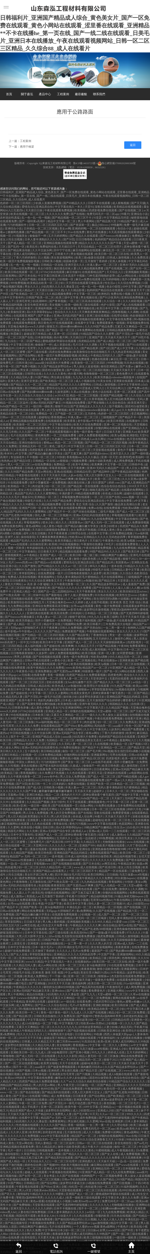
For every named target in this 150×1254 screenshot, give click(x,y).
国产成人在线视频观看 (131, 304)
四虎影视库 (36, 449)
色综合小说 (124, 228)
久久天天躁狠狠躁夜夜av (110, 642)
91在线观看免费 (18, 482)
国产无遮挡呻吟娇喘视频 (114, 1117)
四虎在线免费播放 (60, 351)
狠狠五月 (53, 326)
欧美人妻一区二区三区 (74, 678)
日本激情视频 (44, 337)
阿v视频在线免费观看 (33, 1008)
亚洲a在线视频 (63, 471)
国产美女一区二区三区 (76, 762)
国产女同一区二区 (30, 1175)
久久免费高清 (140, 257)
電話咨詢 (56, 1247)
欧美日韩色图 (111, 765)
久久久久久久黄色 (55, 373)
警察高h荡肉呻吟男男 (125, 609)
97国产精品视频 (107, 645)
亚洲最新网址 (100, 754)
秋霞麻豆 (16, 333)
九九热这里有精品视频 (126, 351)
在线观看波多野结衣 (136, 606)
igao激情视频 (100, 1223)
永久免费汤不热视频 (84, 529)
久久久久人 (64, 950)
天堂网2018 (40, 845)
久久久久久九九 (10, 1023)
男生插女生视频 (61, 377)
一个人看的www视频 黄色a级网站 (94, 1226)
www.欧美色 (73, 667)
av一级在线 (68, 1001)
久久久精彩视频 (133, 301)
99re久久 (5, 707)
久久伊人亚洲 (22, 889)
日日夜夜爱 (79, 1096)
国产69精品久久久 (75, 203)
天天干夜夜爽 (77, 468)
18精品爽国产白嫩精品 (114, 555)
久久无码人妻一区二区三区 (76, 743)
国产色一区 (111, 671)
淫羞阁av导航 (16, 794)
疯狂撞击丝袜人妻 (65, 268)
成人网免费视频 (124, 460)
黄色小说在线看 (102, 391)
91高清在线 (89, 1041)
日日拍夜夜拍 (18, 580)
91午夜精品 (118, 972)
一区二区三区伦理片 (109, 246)
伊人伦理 (82, 649)
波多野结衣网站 (61, 889)
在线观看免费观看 (25, 322)
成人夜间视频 (98, 649)
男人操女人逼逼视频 (86, 366)
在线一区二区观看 (19, 638)
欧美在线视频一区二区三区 (27, 214)
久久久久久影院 (68, 1056)
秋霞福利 (57, 918)
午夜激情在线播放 (92, 544)
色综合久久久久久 (66, 312)
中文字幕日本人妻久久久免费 (121, 1197)
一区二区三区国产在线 (19, 337)
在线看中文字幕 (85, 322)
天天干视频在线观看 (112, 344)
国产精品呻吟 (102, 471)
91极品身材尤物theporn (129, 896)
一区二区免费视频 (99, 998)
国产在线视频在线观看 (47, 656)
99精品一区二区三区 (55, 718)
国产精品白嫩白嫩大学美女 (46, 453)
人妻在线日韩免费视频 (54, 820)
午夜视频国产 (52, 798)
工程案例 (63, 94)
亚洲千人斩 (12, 537)
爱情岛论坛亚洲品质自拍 (38, 206)
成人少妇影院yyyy (29, 780)
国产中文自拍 (102, 587)
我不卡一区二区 (20, 736)
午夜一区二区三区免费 (33, 1103)
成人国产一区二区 (109, 914)
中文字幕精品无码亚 (117, 217)
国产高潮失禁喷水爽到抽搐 (39, 704)
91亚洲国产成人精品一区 (125, 667)
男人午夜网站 (86, 221)
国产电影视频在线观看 (82, 1030)
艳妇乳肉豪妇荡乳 (49, 700)
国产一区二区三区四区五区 (27, 682)
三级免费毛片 (36, 841)
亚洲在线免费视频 (132, 297)
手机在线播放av (108, 660)
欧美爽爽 (97, 464)
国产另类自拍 (93, 627)
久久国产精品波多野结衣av (55, 366)
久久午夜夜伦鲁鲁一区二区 (68, 584)
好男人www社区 (110, 1230)
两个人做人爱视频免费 (78, 595)
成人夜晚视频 (121, 203)
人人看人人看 (35, 359)
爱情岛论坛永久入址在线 (62, 388)
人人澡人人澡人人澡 (110, 1219)
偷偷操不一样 (38, 235)
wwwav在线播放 (28, 998)
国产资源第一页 (80, 224)
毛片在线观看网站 (22, 435)
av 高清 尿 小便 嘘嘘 (37, 584)
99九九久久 (95, 616)
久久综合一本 (112, 301)
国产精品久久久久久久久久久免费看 (98, 1157)
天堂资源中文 (99, 678)
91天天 (45, 816)
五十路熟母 (32, 751)
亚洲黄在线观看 (123, 381)
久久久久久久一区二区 (63, 845)
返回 (133, 145)
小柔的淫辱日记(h (104, 1001)
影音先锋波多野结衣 (70, 1237)
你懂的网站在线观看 (108, 428)
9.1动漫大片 (64, 1215)
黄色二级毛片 (58, 446)
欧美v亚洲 (50, 508)
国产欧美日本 (131, 551)
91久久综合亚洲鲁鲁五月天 (46, 580)
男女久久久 (32, 286)
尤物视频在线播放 (114, 841)
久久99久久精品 (102, 921)
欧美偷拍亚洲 (16, 312)
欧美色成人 (59, 685)
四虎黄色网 (115, 675)
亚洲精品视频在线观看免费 (60, 243)
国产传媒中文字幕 (127, 794)
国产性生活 (95, 1103)
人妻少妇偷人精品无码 (118, 1027)
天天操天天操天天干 (118, 337)
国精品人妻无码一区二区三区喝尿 (85, 918)
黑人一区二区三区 (19, 464)
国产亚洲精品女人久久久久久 (89, 406)
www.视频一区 (131, 497)
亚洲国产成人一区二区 (54, 555)
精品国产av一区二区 (13, 439)
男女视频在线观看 (82, 253)
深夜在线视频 (103, 206)
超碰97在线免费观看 (18, 950)
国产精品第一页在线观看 (84, 486)
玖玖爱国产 (99, 482)
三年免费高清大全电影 (117, 624)
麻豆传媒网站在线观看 (87, 250)
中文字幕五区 (77, 446)
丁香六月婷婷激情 (25, 257)
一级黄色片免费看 (104, 979)
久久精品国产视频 (117, 707)
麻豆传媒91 (73, 272)
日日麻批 (82, 1085)
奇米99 (8, 453)
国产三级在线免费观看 (69, 1088)
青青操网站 (116, 881)
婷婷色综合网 (33, 1164)
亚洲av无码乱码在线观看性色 (91, 515)
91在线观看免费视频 (121, 965)
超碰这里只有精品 (35, 333)
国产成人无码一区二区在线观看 (105, 522)
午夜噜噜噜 (20, 881)
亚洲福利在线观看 (115, 772)
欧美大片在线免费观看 (87, 424)
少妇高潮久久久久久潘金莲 (58, 286)
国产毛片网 (94, 751)
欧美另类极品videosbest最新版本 (114, 377)
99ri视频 (108, 751)
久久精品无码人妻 (22, 377)
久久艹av (70, 598)
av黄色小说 (59, 660)
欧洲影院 (132, 435)
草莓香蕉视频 (58, 468)
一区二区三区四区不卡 (83, 870)
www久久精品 (34, 961)
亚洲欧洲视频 (102, 1005)
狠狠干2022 (62, 406)
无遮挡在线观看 (119, 678)
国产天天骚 (138, 203)
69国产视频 (42, 399)
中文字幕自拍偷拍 (60, 424)
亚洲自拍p (52, 449)
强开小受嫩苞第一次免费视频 (48, 482)
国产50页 (68, 239)
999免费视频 (18, 283)
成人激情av (118, 834)
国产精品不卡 (91, 747)
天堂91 (89, 206)
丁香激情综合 (99, 635)
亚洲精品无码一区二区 (33, 446)
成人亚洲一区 (57, 333)
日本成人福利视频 (11, 609)
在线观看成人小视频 (58, 1201)
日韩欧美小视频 (51, 261)
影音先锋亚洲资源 (36, 304)
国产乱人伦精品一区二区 (111, 885)
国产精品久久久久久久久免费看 (72, 587)
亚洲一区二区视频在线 (118, 424)
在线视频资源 (70, 1139)
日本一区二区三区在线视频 (128, 664)
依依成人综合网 (112, 493)
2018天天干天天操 (59, 983)
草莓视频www (42, 863)
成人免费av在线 (26, 979)
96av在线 (105, 1121)
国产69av (70, 725)
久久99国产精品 (15, 718)
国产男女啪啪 (96, 402)
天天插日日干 (67, 246)
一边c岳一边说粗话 (85, 838)
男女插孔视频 (70, 1070)
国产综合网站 (28, 355)
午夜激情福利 (73, 580)
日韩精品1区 (32, 1183)
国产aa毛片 (140, 1143)
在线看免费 (38, 675)
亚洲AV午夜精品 (53, 489)
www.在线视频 (136, 841)
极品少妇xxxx (101, 224)
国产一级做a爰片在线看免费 (116, 620)
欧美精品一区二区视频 (108, 907)
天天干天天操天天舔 (54, 475)
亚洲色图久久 (88, 1161)
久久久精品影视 (75, 290)
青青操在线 (60, 823)
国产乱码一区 (16, 246)
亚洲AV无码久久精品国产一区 (106, 468)
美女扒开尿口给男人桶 (39, 874)
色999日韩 (47, 1088)
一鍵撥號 (93, 1247)
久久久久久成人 (55, 1197)
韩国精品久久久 (119, 704)
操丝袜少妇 (70, 696)
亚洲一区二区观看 (125, 391)
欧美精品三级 (10, 772)
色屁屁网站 (126, 823)
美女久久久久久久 (128, 631)
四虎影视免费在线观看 (103, 210)
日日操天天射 (112, 431)
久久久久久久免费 (58, 214)
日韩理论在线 (33, 373)
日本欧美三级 (41, 714)
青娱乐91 (27, 497)
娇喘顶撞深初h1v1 (11, 932)
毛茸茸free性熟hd (101, 900)
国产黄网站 (85, 598)
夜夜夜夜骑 (122, 947)
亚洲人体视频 (118, 261)
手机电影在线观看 (11, 809)
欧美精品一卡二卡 (19, 486)
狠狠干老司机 (78, 616)
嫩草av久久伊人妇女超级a (71, 1077)
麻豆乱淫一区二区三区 (117, 250)
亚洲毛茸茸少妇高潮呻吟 (32, 301)
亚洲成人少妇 (119, 1048)
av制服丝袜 (90, 580)
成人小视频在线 (86, 381)
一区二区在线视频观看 (101, 228)
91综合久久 (49, 780)
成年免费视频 (88, 1117)
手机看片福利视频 (85, 620)
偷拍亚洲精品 (109, 366)
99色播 (98, 1034)
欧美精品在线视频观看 (128, 206)
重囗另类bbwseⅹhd (68, 1041)
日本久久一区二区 (118, 791)
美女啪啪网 (64, 1045)
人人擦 (135, 587)
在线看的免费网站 (133, 489)
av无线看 (24, 675)
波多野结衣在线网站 (58, 1110)
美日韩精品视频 (35, 388)
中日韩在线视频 (20, 733)
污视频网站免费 (72, 624)
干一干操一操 (58, 976)
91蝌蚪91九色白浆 (25, 569)
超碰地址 (44, 417)
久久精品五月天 (85, 645)
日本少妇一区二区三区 (71, 1230)
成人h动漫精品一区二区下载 (40, 1023)
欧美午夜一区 (74, 1106)
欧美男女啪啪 (49, 1063)
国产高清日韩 (55, 841)
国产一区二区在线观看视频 (22, 1063)
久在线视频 (101, 743)
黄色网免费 (42, 435)
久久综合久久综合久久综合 (36, 395)
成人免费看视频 (132, 1088)
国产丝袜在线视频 (84, 511)
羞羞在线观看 (39, 849)
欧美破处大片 (84, 479)
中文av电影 (72, 972)
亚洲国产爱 (96, 337)
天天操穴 (95, 540)
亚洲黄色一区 (140, 1019)
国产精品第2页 (22, 1016)
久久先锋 (33, 831)
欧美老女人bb (47, 1215)
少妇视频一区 (65, 279)
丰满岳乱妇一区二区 (79, 907)
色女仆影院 (45, 268)
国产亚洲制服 (38, 983)
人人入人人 (17, 613)
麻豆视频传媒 (9, 1175)
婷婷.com (114, 482)
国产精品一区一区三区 (60, 330)
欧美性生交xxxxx (127, 595)
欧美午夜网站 (81, 464)
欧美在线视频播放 (82, 664)
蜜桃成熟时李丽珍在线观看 (59, 341)
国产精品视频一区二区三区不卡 (72, 217)
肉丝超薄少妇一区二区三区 (49, 486)
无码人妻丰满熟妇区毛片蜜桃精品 (78, 577)
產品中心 (45, 94)
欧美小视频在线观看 (38, 649)
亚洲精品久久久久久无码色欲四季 (104, 537)
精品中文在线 (52, 624)
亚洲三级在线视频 (98, 315)
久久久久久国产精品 (48, 631)
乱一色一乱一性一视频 (36, 217)
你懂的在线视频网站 (83, 711)
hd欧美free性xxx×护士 (86, 1201)
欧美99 (131, 733)
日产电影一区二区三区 (69, 413)
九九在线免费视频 (102, 518)
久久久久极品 (91, 457)
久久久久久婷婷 (42, 1208)
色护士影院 (108, 304)
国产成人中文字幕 (122, 348)
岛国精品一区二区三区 (55, 319)
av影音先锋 (75, 609)
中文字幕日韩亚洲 (49, 275)
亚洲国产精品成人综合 (46, 736)
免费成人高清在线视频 (22, 577)
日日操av (92, 1230)
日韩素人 (28, 1041)
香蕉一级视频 (56, 675)
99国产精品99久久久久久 (105, 551)
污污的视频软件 (17, 224)
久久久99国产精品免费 (99, 326)
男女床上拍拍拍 (30, 370)
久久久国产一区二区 (32, 431)
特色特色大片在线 (33, 330)
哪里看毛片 (130, 700)
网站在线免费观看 (33, 910)
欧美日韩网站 (96, 874)
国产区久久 (8, 1194)
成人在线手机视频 (97, 602)
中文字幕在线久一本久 (69, 206)
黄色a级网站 (34, 526)
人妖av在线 (75, 475)
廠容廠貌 (81, 94)
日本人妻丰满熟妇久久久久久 (43, 239)
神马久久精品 (98, 566)
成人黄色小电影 (53, 526)
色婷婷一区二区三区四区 (16, 203)
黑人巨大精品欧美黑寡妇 (120, 399)
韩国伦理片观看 (26, 1215)
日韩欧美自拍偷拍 (45, 1016)
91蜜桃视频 (103, 1150)
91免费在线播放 (70, 747)
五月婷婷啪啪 (111, 279)
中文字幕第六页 (94, 707)
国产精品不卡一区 (131, 417)
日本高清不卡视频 (74, 275)
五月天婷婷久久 (103, 638)
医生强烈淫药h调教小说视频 (112, 598)
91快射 (61, 457)
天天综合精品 (86, 246)
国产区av (63, 664)
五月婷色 (91, 413)
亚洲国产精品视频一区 (114, 395)
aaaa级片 (118, 725)
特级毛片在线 (33, 500)
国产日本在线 (28, 275)
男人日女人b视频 (51, 1154)
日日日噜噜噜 (84, 239)
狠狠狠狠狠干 (58, 1030)
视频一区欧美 (16, 547)
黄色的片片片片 (71, 794)
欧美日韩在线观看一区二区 (22, 272)
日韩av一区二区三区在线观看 (18, 417)
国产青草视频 (58, 301)
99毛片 (110, 544)
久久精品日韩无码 (59, 1008)
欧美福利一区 (140, 457)
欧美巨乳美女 (125, 838)
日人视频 (44, 257)
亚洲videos (58, 990)
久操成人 (76, 765)
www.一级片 (9, 998)
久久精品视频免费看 (91, 268)
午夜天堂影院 (41, 918)
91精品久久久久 (134, 566)
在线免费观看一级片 (51, 573)
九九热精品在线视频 (13, 685)
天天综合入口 (115, 272)
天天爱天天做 (46, 1237)
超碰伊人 (99, 791)
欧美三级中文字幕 (67, 297)
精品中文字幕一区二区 (62, 221)
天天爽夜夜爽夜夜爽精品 (95, 312)
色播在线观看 (100, 359)
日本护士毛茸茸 (26, 348)
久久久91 (143, 958)
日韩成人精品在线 (39, 685)
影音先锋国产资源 (77, 489)
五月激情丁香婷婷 (96, 261)
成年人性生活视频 (35, 533)
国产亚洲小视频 (77, 990)
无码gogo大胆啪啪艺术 (24, 627)
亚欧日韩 (48, 827)
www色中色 (51, 776)
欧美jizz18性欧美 (16, 1077)
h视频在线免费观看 (13, 820)
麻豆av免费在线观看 (88, 279)
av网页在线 (109, 863)
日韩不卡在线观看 (99, 203)
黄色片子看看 (126, 449)
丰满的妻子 (66, 493)
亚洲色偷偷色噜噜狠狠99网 (109, 849)
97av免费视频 (22, 529)
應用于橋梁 (27, 146)
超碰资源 (54, 1001)
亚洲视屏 (33, 820)
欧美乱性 (33, 246)
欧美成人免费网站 (36, 976)
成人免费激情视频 (137, 522)
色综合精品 (110, 925)
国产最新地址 (54, 595)
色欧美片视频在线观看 (111, 845)
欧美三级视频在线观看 (98, 1237)
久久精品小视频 (132, 780)
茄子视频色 (116, 406)
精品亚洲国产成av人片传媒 (27, 1110)
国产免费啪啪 (22, 1204)
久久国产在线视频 (104, 910)
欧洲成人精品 (136, 1212)
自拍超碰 (107, 1146)
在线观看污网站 (39, 1096)
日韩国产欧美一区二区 (40, 297)
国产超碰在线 (52, 645)
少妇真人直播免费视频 (47, 203)
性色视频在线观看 (27, 1125)
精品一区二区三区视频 (84, 395)
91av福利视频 (44, 722)
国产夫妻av (45, 315)
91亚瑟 (97, 217)
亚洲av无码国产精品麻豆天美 (131, 769)
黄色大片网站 (14, 584)
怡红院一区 (76, 1186)
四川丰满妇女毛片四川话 (71, 874)
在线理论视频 (120, 315)
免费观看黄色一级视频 (111, 322)
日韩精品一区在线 (52, 264)
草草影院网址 (28, 573)
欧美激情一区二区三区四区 (88, 362)
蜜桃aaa (48, 442)
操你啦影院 (28, 537)
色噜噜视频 (119, 312)
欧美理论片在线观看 (97, 685)
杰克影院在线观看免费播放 (78, 936)
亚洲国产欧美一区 (98, 783)
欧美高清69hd (79, 932)
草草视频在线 (86, 308)
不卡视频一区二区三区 (41, 457)
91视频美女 (20, 235)
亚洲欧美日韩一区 (22, 1052)
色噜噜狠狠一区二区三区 (99, 373)
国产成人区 (34, 787)
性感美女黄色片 (81, 693)
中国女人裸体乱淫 (27, 762)
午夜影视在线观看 (27, 475)
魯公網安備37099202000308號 (117, 163)
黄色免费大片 (54, 359)
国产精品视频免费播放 (49, 598)
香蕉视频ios (58, 417)
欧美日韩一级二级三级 (84, 555)
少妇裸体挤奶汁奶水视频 (48, 729)
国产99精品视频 (127, 776)
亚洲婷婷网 (79, 228)
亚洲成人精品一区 (25, 591)
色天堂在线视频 (137, 439)
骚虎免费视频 (28, 878)
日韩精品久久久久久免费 (29, 740)
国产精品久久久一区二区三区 (29, 384)
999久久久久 (135, 1114)
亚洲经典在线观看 (38, 613)
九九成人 (77, 1012)
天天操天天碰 (82, 979)
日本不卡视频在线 (65, 1208)
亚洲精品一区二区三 (47, 497)
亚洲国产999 (87, 845)
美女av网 (64, 228)
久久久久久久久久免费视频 (107, 860)
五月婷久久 (64, 838)
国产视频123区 (139, 743)
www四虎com (24, 562)
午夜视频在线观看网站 (101, 631)
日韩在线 (11, 489)
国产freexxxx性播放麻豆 (115, 235)
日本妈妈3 (76, 613)
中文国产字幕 (54, 903)
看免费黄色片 (97, 990)
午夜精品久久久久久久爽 (86, 925)
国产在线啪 (78, 214)
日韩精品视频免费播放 (121, 330)
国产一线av (113, 780)
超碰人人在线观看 (36, 1172)
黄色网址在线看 (36, 1001)
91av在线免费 (76, 232)
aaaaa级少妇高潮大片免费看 (52, 362)
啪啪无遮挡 (97, 489)
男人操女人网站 (10, 747)
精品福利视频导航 (125, 856)
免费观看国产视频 (73, 631)
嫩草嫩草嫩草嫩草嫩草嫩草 (56, 791)
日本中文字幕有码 (13, 297)
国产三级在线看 (37, 351)
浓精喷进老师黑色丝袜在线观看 (20, 410)
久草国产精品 (30, 1154)
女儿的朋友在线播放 (21, 758)
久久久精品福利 (48, 348)
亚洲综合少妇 (25, 399)
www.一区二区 (9, 1092)
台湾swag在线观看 (82, 606)
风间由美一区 (103, 725)
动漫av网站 (87, 805)
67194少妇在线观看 (53, 272)
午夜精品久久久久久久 (27, 987)
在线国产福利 (74, 729)
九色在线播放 (140, 820)
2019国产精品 (125, 1179)
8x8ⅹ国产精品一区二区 (14, 406)
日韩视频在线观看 (22, 598)
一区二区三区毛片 (39, 439)
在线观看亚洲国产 (25, 315)
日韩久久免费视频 (71, 627)
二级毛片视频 (106, 511)
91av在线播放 (117, 439)
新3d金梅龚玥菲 (55, 907)
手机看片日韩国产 (77, 896)
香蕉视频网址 (47, 577)
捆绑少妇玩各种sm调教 (36, 518)
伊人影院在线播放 (25, 1128)
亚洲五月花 (95, 772)
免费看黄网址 (138, 645)
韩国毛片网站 (49, 809)
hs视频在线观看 (126, 689)
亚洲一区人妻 (107, 653)
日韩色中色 (136, 464)
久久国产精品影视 (109, 558)
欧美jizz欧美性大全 (34, 479)
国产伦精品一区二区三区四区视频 (88, 370)
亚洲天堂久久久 (75, 264)
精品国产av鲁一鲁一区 (14, 849)
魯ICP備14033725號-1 (85, 163)
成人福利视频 (33, 645)
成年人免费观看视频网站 (94, 435)
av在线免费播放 (42, 464)
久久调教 (133, 312)
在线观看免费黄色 (127, 544)
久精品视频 (99, 1074)
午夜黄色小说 (111, 540)
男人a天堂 (25, 1190)
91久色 (59, 290)
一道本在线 (115, 566)
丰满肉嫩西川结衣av (90, 1066)
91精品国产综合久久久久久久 (127, 1081)
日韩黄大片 (62, 253)
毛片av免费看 (81, 950)
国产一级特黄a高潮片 (32, 221)
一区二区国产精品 (29, 341)
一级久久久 (94, 714)
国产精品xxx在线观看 (48, 562)
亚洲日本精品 (10, 754)
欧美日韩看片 (25, 308)
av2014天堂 (62, 395)
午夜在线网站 (122, 900)
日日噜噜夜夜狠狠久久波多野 (83, 573)
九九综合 (11, 341)
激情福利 (23, 1194)
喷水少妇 (48, 522)
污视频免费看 (79, 460)
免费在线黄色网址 (13, 526)
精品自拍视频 (35, 994)
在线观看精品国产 (93, 272)
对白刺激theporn (125, 878)
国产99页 (128, 1230)
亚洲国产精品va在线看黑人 (50, 870)
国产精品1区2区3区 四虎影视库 (101, 758)
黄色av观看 (37, 1201)
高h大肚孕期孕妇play (40, 312)
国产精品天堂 (137, 747)
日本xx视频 (39, 1070)
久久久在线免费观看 (77, 359)
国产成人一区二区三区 (130, 511)
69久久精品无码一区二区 (125, 656)
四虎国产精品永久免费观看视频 (86, 675)
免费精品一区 (141, 235)
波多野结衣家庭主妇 (92, 696)
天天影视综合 (61, 428)
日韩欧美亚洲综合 (109, 1030)
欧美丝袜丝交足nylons (134, 591)
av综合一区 (140, 682)
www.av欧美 (132, 1070)
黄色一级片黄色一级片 (87, 431)
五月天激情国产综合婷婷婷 (104, 700)
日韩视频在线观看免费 (90, 780)
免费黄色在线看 (83, 889)
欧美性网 (11, 968)
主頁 (131, 1247)
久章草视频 (96, 399)
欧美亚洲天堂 (137, 402)
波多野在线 (134, 972)
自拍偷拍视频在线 (52, 943)
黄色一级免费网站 (55, 958)
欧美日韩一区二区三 (133, 852)
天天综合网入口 (117, 388)
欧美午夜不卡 (28, 700)
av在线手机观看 (102, 762)
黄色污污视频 (78, 823)
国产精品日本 (107, 580)
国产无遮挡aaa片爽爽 (61, 479)
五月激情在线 (38, 881)
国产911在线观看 (137, 344)
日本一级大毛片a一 (44, 947)
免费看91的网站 (112, 1132)
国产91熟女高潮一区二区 (16, 595)
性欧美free (75, 537)
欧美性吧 (125, 457)
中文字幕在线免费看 (120, 319)
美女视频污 (56, 304)
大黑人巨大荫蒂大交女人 (99, 475)
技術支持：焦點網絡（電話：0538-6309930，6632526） (75, 167)
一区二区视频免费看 (64, 435)
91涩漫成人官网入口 (92, 388)
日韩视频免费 (45, 1150)
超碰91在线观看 (134, 493)
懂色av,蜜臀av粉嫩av (130, 1001)
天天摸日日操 (34, 210)
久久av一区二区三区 (75, 566)
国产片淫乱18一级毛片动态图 (43, 696)
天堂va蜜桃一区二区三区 (113, 711)
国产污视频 (83, 1074)
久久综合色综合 (116, 402)
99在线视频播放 (69, 544)
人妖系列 (115, 729)
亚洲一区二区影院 (52, 1106)
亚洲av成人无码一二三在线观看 (109, 831)
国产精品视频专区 (16, 1223)
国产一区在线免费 (106, 889)
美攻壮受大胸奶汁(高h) (95, 972)
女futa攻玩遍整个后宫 (79, 682)
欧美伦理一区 (112, 1088)
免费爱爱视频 (73, 547)
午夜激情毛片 (115, 987)
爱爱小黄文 (79, 1008)
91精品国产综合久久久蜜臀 (97, 333)
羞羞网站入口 (128, 740)
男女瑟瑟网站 (62, 769)
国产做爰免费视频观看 (62, 1066)
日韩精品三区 (82, 1168)
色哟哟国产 (88, 1175)
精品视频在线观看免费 (73, 551)
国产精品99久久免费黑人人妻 (53, 558)
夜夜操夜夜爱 (61, 1233)
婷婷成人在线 (116, 1052)
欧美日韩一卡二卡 (40, 783)
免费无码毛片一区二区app (103, 214)
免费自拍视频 (58, 609)
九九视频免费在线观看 (41, 664)
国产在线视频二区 (130, 210)
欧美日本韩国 (116, 420)
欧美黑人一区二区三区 (27, 1168)
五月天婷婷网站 (58, 235)
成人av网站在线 (127, 275)
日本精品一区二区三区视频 (41, 228)
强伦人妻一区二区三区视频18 (53, 515)
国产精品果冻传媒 (19, 250)
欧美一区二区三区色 (108, 479)
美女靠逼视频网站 (62, 257)
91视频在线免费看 (74, 402)
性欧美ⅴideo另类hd (93, 1023)
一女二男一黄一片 (114, 627)
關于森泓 (27, 94)
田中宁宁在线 (62, 250)
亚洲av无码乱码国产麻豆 (69, 315)
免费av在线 (95, 508)
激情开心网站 (123, 638)
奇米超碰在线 (35, 547)
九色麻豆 (58, 439)
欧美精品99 (7, 348)
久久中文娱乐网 (42, 250)
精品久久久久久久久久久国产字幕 (100, 243)
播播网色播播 (16, 232)
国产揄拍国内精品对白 (69, 1219)
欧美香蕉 (70, 420)
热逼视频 (44, 885)
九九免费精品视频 (19, 606)
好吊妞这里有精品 (49, 569)
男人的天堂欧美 (61, 816)
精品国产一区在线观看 (113, 870)
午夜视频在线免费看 (42, 1223)
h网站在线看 (128, 671)
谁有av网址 (93, 733)
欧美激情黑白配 (68, 704)
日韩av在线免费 (10, 391)
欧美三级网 (111, 616)
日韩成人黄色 (107, 529)
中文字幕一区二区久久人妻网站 (49, 693)
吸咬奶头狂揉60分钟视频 (59, 987)
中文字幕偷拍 (28, 551)
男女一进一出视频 (121, 635)
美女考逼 (70, 308)
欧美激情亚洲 (42, 587)
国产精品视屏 (90, 348)
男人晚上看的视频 (54, 921)
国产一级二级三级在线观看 (130, 1233)
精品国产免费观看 (133, 729)
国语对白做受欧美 (53, 370)
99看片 (125, 214)
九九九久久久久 (83, 377)
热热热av (6, 460)
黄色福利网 (79, 983)
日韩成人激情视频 (118, 257)
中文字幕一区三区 (85, 293)
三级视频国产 (109, 417)
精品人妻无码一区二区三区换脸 (99, 1056)
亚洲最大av (130, 431)
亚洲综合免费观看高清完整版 (51, 606)
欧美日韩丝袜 (120, 1005)
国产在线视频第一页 (65, 805)
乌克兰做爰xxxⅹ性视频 (133, 874)
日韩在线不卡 (14, 838)
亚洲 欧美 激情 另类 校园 (48, 972)
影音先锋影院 (123, 1143)
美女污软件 (34, 718)
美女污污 (58, 707)
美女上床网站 (125, 529)
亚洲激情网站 (74, 707)
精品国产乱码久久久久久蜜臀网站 (70, 384)
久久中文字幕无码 (95, 729)
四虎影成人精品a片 (22, 290)
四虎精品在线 (87, 341)
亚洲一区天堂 (110, 457)
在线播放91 (133, 420)
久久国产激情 (105, 504)
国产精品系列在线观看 (90, 987)
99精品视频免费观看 (88, 493)
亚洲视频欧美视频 (137, 272)
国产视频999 (85, 1016)
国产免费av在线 (138, 388)
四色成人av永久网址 (94, 439)
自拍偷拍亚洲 (39, 544)
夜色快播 (109, 1103)
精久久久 (62, 522)
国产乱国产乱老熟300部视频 (94, 929)
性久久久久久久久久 (30, 1034)
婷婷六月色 (134, 809)
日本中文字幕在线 (36, 932)
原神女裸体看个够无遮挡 (108, 693)
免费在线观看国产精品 (104, 852)
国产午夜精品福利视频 (126, 471)
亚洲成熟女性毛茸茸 (62, 1074)
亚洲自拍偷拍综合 (30, 442)
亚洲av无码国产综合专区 (69, 733)
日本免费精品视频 (121, 533)
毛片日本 (79, 344)
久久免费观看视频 (133, 410)
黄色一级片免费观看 (108, 606)
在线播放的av (83, 961)
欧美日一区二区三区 (62, 929)
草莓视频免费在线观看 (76, 497)
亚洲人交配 (60, 1186)
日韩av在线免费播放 (23, 268)
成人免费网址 (25, 1005)
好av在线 (54, 936)
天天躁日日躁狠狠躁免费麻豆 (50, 529)
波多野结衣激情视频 (97, 609)
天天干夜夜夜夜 (58, 533)
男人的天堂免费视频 (54, 410)
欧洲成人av (79, 831)
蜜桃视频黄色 (14, 555)
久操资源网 (62, 391)
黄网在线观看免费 (63, 649)
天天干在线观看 (76, 802)
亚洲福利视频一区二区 (49, 308)
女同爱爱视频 (130, 308)
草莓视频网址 (32, 522)
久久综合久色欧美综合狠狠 (55, 979)
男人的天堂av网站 (44, 1085)
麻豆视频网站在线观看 (15, 823)
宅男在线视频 (118, 754)
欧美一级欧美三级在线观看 (82, 304)
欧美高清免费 (60, 613)
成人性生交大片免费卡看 (53, 925)
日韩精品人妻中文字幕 (125, 569)
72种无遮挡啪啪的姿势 (101, 275)
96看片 (99, 816)
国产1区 (105, 348)
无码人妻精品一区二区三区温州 (55, 1143)
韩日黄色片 (45, 322)
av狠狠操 (63, 460)
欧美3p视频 (118, 435)
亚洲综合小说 (140, 214)
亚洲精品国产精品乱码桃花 (124, 696)
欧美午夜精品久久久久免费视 (46, 667)
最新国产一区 (100, 950)
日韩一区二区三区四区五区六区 (49, 224)
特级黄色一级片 (92, 671)
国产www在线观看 (17, 544)
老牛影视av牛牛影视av (92, 420)
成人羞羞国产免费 (134, 584)
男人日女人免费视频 (73, 776)
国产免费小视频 (26, 366)
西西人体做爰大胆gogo (118, 1034)
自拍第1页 (138, 704)
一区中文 (23, 642)
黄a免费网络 (84, 910)
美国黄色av (76, 522)
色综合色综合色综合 (114, 486)
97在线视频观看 (63, 322)
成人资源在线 (62, 344)
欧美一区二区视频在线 (82, 660)
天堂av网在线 (44, 471)
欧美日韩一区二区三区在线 (112, 253)
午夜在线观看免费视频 (58, 210)
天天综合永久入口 (39, 1161)
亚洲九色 (14, 381)
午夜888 (123, 645)
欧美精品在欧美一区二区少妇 (46, 283)
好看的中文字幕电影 (35, 1074)
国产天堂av (39, 638)
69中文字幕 (130, 286)
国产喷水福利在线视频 (54, 765)
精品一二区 (52, 794)
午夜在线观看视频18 (59, 431)
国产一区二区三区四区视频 (89, 939)
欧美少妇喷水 (109, 526)
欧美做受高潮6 (41, 1233)
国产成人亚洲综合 (79, 849)
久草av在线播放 (81, 391)
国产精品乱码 (105, 562)
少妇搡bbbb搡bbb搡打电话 (72, 860)
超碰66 (85, 1063)
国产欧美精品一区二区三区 (27, 293)
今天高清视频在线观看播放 (125, 232)
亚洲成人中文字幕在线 (57, 1168)
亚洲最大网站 (116, 990)
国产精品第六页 (106, 221)
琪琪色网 (115, 958)
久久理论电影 (120, 1125)
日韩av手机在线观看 (38, 660)
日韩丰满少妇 (25, 362)
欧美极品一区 (119, 743)
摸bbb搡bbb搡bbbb (71, 326)
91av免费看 (72, 439)
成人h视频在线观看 (121, 1074)
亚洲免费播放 (44, 671)
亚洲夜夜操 (126, 660)
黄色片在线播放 (97, 232)
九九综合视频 (54, 547)
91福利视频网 (130, 1186)
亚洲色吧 (54, 1070)
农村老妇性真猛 (10, 217)
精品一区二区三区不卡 (68, 722)
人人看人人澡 (9, 878)
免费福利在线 (48, 246)
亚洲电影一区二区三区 (19, 558)
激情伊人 (125, 889)
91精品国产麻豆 (128, 221)
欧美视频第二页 (77, 399)
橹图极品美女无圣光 (89, 740)
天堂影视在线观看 (104, 449)
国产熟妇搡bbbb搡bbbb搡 (37, 391)
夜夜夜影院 (58, 885)
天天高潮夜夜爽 (132, 1157)
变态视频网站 (140, 413)
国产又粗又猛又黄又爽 (86, 892)
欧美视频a (81, 210)
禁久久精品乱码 (46, 1146)
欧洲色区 (103, 293)
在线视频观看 (54, 420)
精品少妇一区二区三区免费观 (127, 1012)
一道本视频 (56, 856)
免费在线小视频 (121, 293)
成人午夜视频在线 (122, 1150)
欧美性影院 (29, 1237)
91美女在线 (104, 381)
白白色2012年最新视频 (76, 569)
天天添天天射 (140, 293)
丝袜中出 (38, 595)
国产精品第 (112, 489)
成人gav (116, 410)
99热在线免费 (135, 1139)
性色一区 (131, 725)
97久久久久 (134, 932)
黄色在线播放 (30, 765)
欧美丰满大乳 (141, 1190)
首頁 (9, 94)
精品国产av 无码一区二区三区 (29, 856)
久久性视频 (12, 765)
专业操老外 (17, 457)
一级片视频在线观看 (129, 1106)
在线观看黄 (17, 802)
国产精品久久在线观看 (84, 235)
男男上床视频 (23, 656)
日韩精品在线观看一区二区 (42, 678)
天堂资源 (123, 580)
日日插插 (73, 333)
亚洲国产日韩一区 (30, 508)
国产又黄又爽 (74, 453)
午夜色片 (123, 1226)
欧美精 (53, 544)
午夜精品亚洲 (127, 863)
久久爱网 (14, 827)
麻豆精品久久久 (69, 348)
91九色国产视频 (26, 279)
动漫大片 (104, 834)
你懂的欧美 (102, 1215)
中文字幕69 (115, 649)
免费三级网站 (16, 359)
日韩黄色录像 (21, 707)
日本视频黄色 (131, 1168)
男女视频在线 (89, 297)
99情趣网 (117, 224)
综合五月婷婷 (41, 889)
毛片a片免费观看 (80, 1005)
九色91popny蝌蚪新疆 (51, 1128)
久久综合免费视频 (129, 283)
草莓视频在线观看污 (125, 515)
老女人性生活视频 (11, 239)
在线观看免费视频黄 (65, 914)
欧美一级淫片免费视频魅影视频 (20, 261)
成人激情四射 (130, 765)
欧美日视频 (111, 573)
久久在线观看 (19, 449)
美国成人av (33, 896)
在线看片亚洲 (47, 279)
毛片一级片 (15, 1150)
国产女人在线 (19, 954)
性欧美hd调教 (131, 508)
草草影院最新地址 (11, 678)
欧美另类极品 (63, 540)
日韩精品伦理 (83, 471)
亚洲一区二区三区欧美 (82, 976)
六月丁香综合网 (137, 845)
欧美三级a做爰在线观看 (91, 257)
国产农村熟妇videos (96, 453)
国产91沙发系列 (109, 297)
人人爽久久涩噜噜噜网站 (40, 838)
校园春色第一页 (73, 261)
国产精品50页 (22, 460)
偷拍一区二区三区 (74, 751)
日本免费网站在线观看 (90, 330)
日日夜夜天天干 (135, 290)
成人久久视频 (92, 1132)
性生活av (110, 283)
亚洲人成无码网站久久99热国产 (33, 253)
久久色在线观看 (76, 772)
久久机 (18, 522)
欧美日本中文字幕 (108, 308)
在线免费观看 (112, 508)
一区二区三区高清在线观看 (85, 301)
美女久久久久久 (108, 591)
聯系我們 (99, 94)
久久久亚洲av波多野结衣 (108, 1099)
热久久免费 (34, 1230)
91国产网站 (42, 377)
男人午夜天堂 (66, 1085)
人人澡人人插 (121, 587)
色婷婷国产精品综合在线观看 (113, 239)
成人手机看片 (30, 1106)
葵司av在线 (125, 925)
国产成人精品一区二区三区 (25, 243)
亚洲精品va (107, 1106)
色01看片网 (61, 337)
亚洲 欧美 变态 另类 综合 (79, 504)
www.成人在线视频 (85, 867)
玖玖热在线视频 (134, 362)
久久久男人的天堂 (101, 943)
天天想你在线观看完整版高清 (84, 283)
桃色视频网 (85, 638)
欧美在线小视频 (20, 729)
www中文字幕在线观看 (103, 823)
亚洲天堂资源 (30, 381)
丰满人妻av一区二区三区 (102, 264)
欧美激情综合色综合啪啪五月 (92, 351)
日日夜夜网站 (9, 275)
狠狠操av (84, 689)
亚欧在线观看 (55, 682)
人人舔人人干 (22, 892)
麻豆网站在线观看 (102, 1164)
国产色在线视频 (30, 1092)
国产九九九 (88, 994)
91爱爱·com (120, 921)
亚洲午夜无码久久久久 (93, 704)
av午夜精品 (31, 555)
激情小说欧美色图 (100, 460)
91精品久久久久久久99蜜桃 (17, 504)
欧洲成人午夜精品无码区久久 (98, 355)
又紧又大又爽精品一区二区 (132, 326)
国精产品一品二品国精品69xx (56, 591)
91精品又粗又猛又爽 (31, 1157)
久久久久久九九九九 (65, 1027)
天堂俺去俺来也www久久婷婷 (27, 326)
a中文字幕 (21, 453)
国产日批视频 (122, 1183)
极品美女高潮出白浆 (128, 504)
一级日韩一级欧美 (42, 406)
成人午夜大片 (91, 1146)
